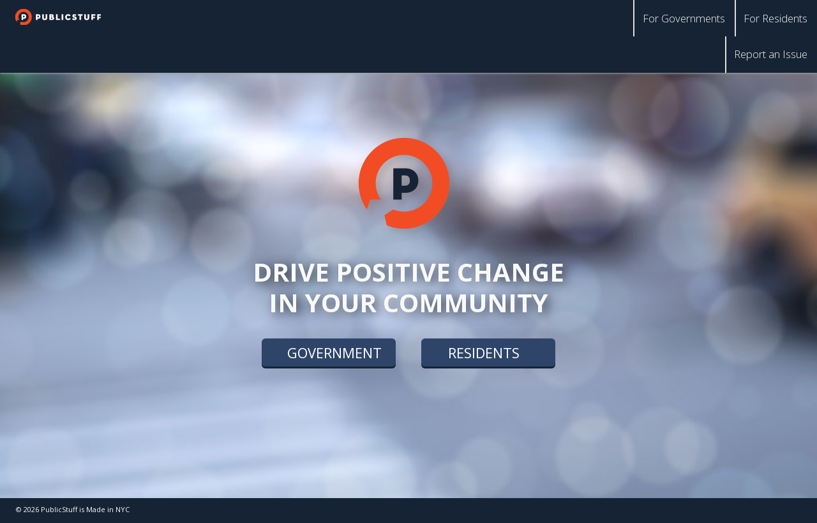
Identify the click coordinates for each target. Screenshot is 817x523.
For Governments (692, 16)
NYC (123, 509)
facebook (760, 510)
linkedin (784, 510)
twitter (734, 510)
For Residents (778, 16)
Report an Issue (774, 50)
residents (484, 353)
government (334, 353)
